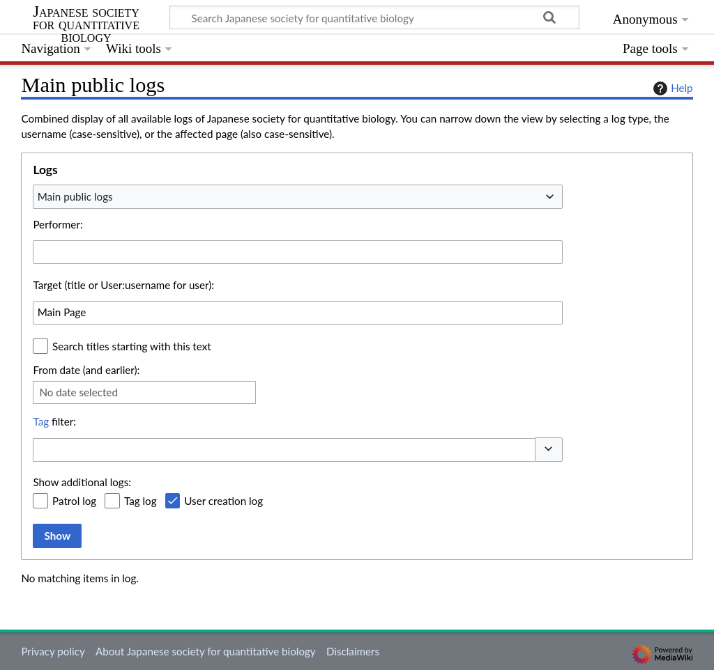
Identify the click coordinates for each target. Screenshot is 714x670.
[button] (549, 449)
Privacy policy (52, 651)
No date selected (78, 392)
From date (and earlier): (86, 370)
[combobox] (298, 196)
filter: (54, 421)
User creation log (223, 500)
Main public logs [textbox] (75, 196)
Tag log (140, 500)
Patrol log (74, 500)
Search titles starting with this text (131, 346)
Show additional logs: (82, 482)
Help (671, 88)
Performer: (57, 224)
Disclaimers (352, 651)
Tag (41, 421)
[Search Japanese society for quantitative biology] (374, 17)
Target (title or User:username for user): (123, 285)
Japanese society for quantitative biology (86, 25)
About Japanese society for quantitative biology (206, 651)
